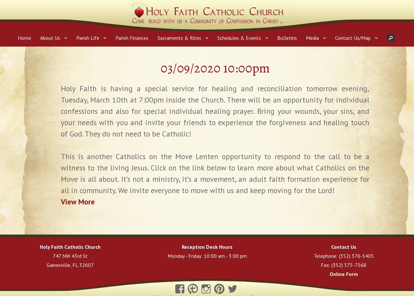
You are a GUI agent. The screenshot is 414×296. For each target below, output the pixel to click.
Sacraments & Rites (179, 38)
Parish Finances (131, 38)
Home (24, 38)
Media (312, 38)
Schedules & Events (239, 38)
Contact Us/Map (353, 38)
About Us (50, 38)
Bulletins (287, 38)
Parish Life (87, 38)
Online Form (344, 274)
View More (78, 201)
